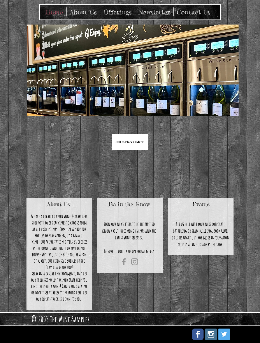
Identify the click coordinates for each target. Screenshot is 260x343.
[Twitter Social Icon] (224, 334)
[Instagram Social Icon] (211, 334)
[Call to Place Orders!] (130, 142)
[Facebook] (123, 261)
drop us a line (187, 244)
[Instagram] (134, 261)
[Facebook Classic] (198, 334)
